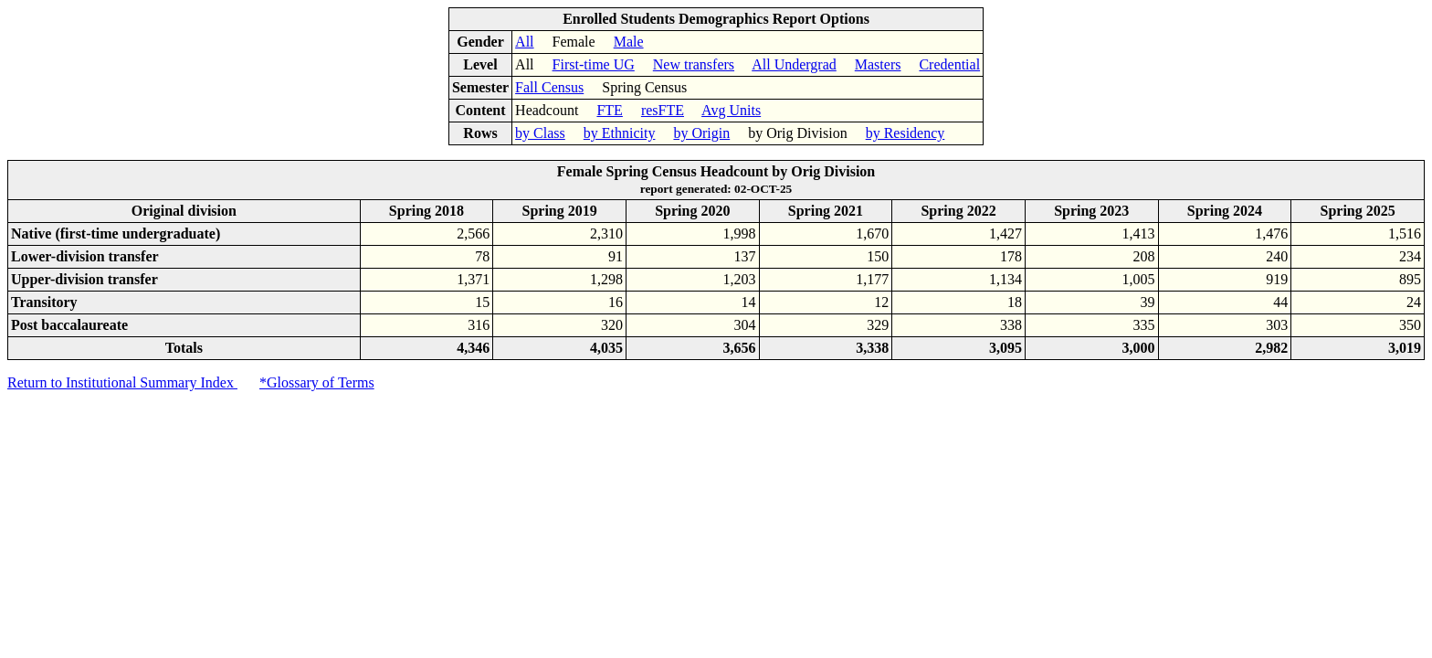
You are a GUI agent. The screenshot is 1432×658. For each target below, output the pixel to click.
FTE (609, 110)
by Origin (701, 133)
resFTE (662, 110)
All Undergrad (794, 64)
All (524, 41)
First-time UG (594, 64)
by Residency (905, 133)
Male (629, 41)
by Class (540, 133)
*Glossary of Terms (316, 382)
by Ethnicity (620, 133)
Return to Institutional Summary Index (122, 382)
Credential (949, 64)
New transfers (693, 64)
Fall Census (549, 87)
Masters (878, 64)
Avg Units (731, 110)
